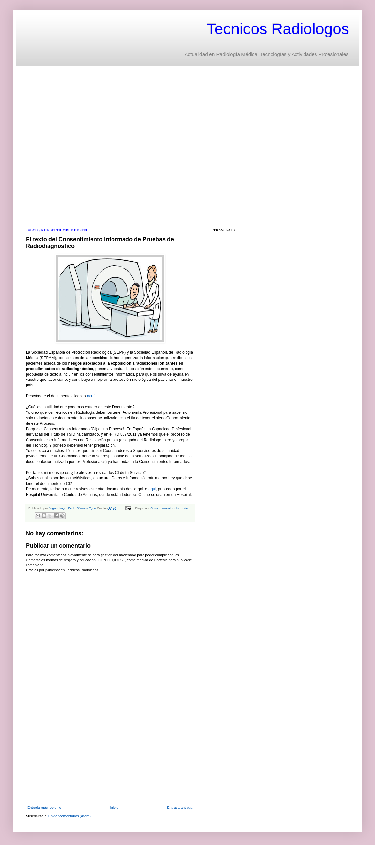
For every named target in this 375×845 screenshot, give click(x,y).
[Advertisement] (70, 146)
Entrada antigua (179, 807)
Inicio (114, 807)
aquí (91, 396)
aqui (152, 489)
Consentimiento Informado (169, 508)
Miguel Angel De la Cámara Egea (73, 508)
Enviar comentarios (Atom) (69, 816)
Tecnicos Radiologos (278, 28)
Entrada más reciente (44, 807)
